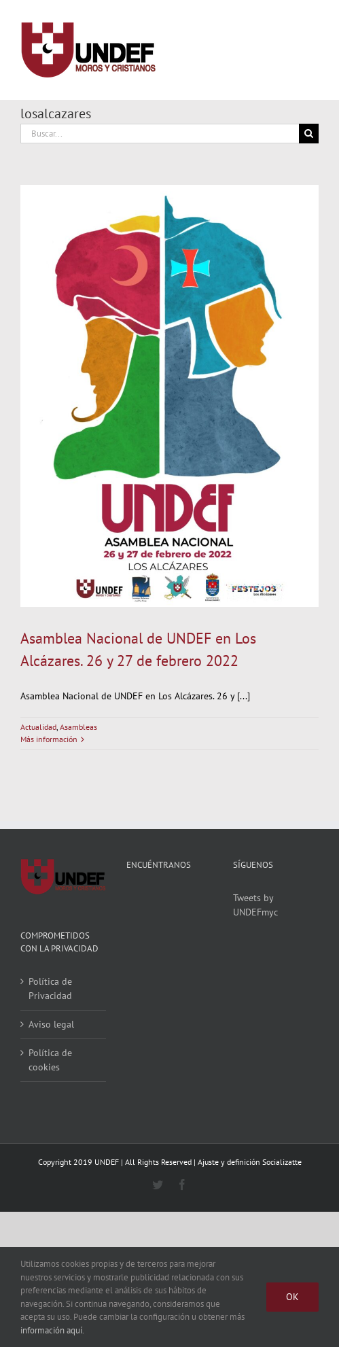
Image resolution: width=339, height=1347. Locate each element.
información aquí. (52, 1330)
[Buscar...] (159, 133)
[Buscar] (309, 133)
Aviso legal (51, 1024)
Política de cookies (50, 1060)
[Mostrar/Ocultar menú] (308, 50)
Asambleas (78, 727)
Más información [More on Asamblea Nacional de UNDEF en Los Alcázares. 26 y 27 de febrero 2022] (48, 739)
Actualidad (38, 727)
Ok (292, 1297)
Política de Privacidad (50, 988)
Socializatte (282, 1162)
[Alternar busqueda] (258, 49)
